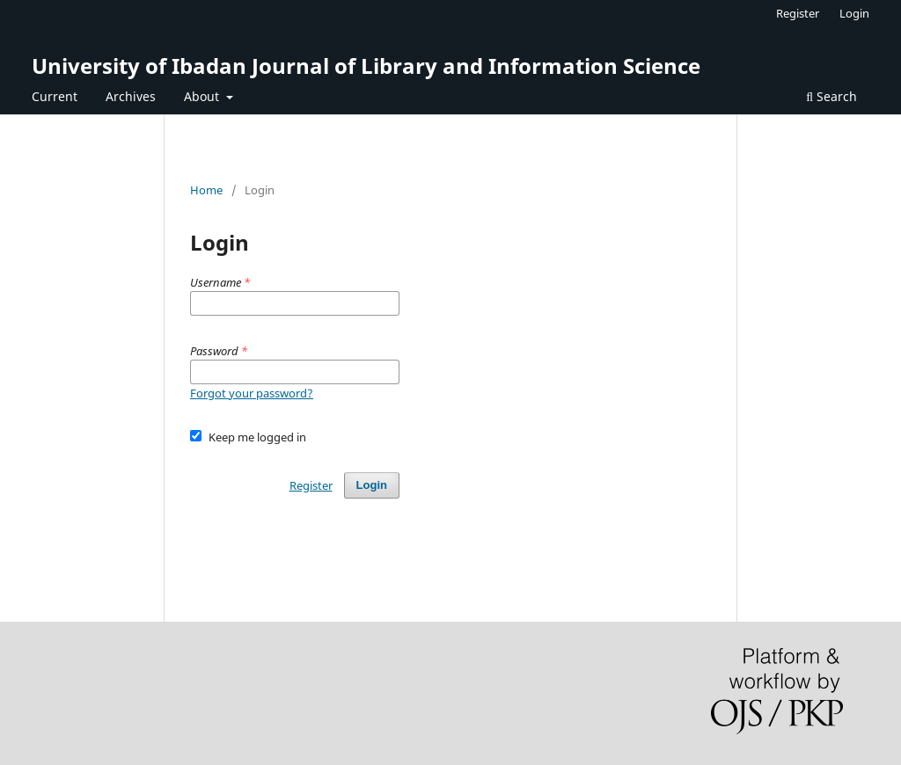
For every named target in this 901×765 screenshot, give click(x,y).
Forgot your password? (251, 393)
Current (54, 96)
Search (831, 96)
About (203, 96)
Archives (131, 96)
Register (797, 13)
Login (854, 13)
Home (206, 190)
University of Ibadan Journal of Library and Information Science (366, 65)
